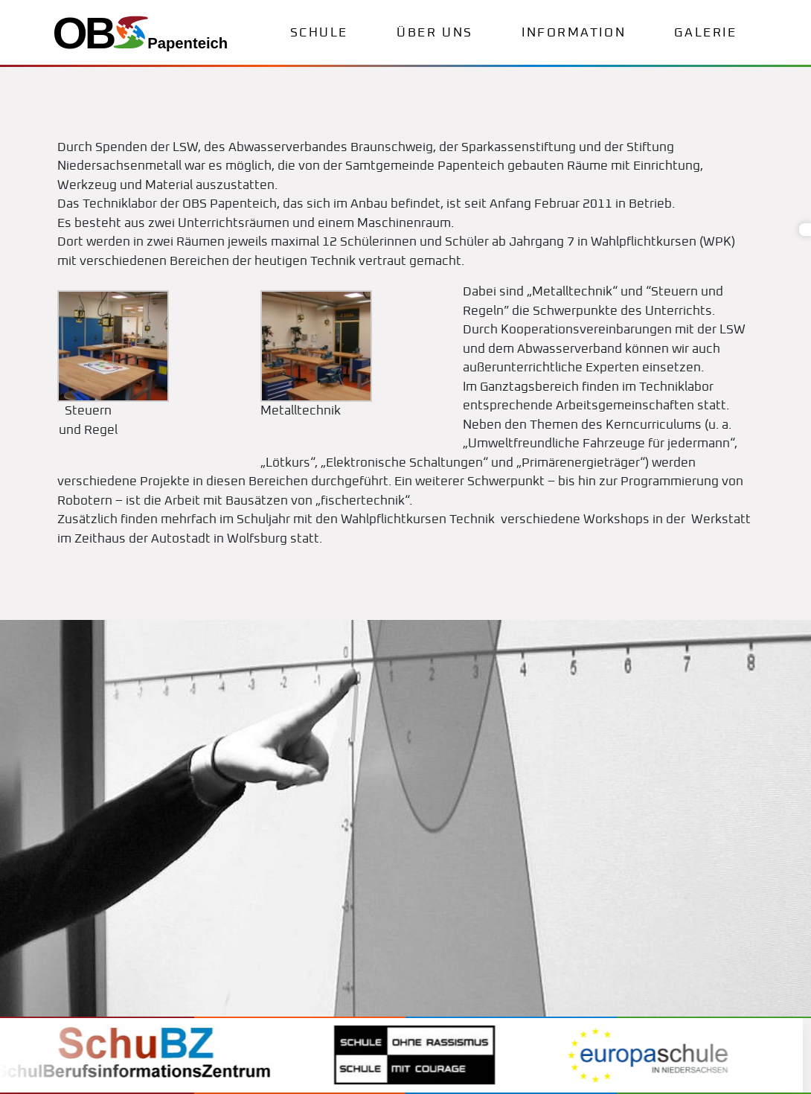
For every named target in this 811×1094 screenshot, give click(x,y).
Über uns (434, 33)
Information (574, 33)
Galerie (705, 33)
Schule (319, 33)
